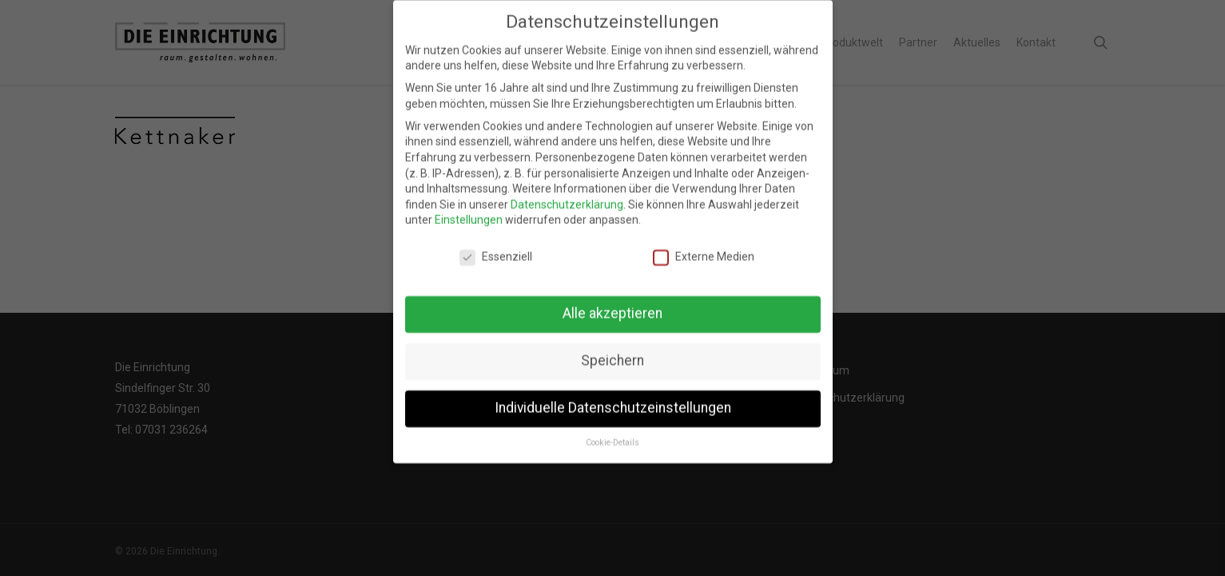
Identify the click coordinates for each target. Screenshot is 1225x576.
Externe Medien (703, 246)
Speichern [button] (612, 350)
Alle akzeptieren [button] (612, 302)
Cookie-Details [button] (612, 431)
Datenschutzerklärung (567, 193)
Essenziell (495, 246)
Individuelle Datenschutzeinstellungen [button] (613, 397)
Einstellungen (469, 208)
